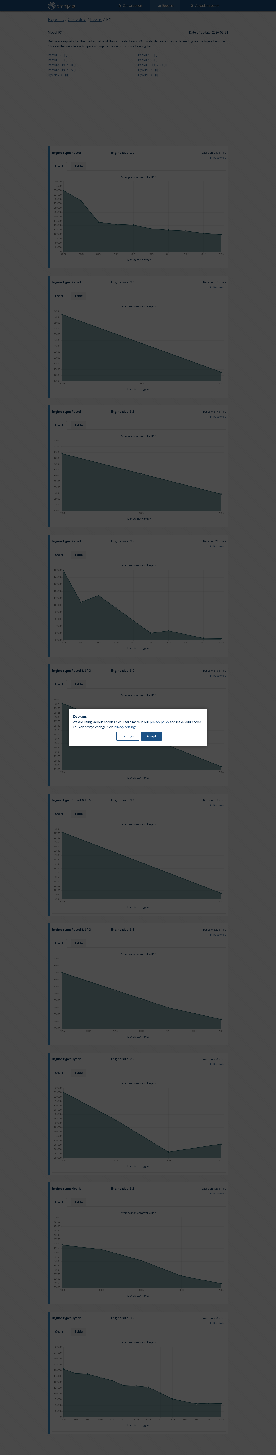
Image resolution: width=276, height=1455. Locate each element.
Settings (128, 736)
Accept (151, 736)
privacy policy (159, 722)
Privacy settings (125, 727)
